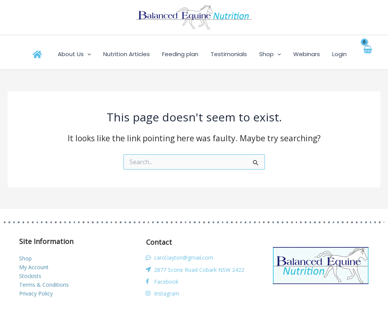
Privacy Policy (36, 293)
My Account (34, 267)
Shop (25, 258)
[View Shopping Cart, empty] (361, 54)
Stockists (30, 275)
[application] (100, 54)
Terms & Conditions (44, 284)
